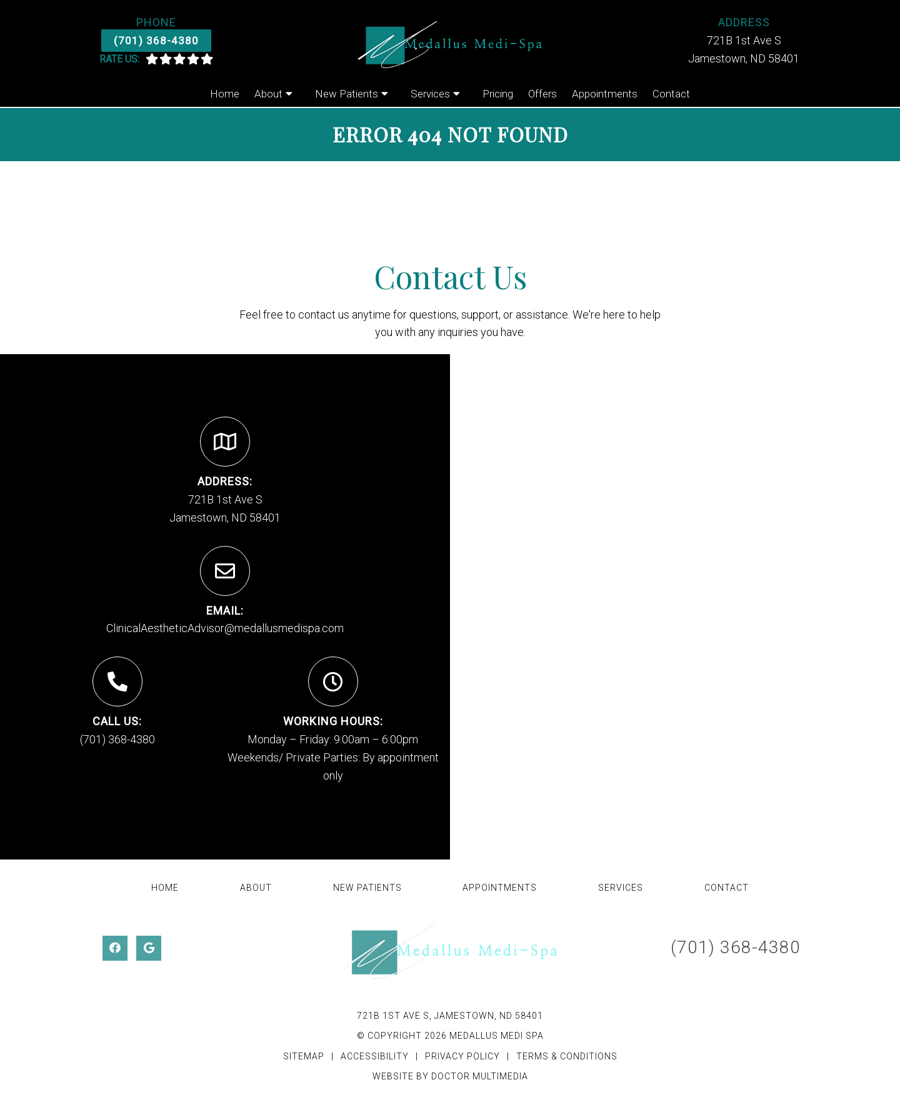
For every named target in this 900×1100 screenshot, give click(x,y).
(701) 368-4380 (156, 40)
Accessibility (375, 1056)
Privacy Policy (463, 1056)
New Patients (346, 93)
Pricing (497, 93)
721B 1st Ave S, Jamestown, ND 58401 (450, 1016)
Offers (542, 93)
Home (224, 93)
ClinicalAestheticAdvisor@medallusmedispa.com (225, 628)
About (268, 93)
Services (430, 93)
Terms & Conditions (567, 1056)
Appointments (605, 93)
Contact (671, 93)
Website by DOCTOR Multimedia (450, 1076)
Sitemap (303, 1056)
